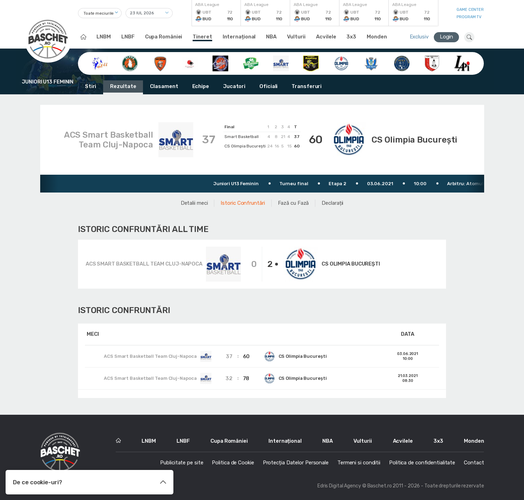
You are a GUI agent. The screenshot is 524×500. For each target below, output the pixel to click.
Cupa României (163, 37)
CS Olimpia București (414, 140)
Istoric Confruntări (243, 203)
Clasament (164, 86)
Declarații (332, 203)
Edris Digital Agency (339, 486)
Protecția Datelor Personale (296, 462)
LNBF (128, 37)
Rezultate (123, 86)
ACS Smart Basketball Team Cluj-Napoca (108, 140)
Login (446, 37)
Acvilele (326, 37)
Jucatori (234, 86)
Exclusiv (419, 37)
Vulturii (296, 37)
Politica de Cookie (233, 462)
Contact (474, 462)
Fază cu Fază (293, 203)
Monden (377, 37)
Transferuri (307, 86)
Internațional (239, 37)
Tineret (202, 37)
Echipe (200, 86)
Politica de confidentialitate (422, 462)
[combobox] (100, 13)
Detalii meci (194, 203)
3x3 (351, 37)
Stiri (90, 86)
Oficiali (268, 86)
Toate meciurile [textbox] (99, 13)
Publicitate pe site (181, 462)
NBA (271, 37)
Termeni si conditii (358, 462)
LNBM (103, 37)
